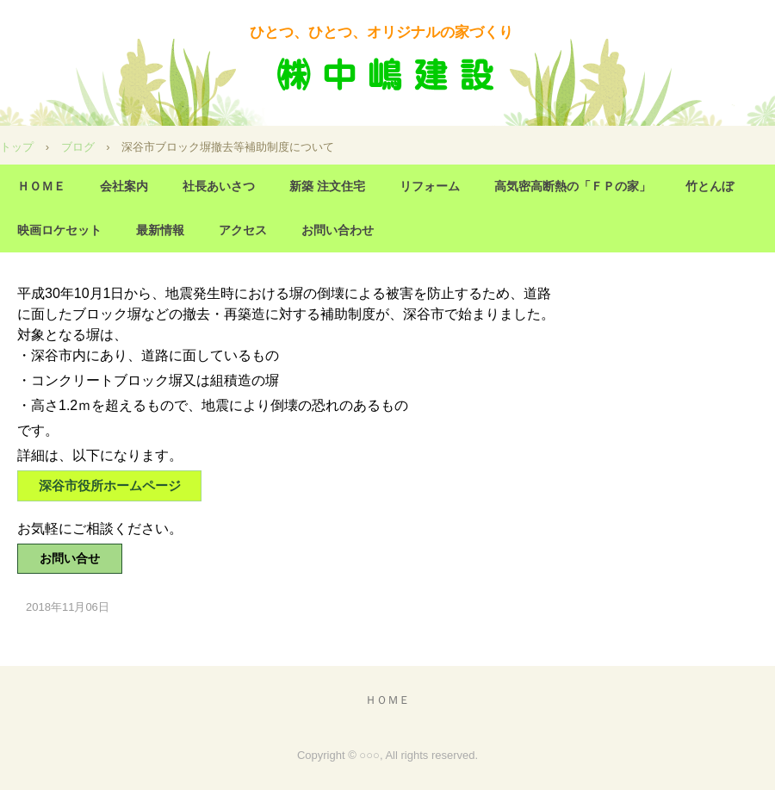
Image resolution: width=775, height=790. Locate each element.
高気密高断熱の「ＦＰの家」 (572, 186)
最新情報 (160, 230)
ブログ (78, 146)
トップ (17, 146)
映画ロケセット (59, 230)
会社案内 (124, 186)
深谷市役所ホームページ (110, 485)
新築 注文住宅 (327, 186)
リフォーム (430, 186)
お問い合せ (70, 558)
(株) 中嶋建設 (387, 76)
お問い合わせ (337, 230)
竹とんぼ (709, 186)
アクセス (243, 230)
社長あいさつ (219, 186)
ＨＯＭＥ (41, 186)
